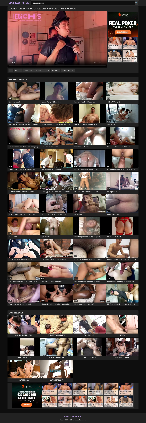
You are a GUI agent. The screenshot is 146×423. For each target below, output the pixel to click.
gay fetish (55, 70)
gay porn (18, 70)
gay (11, 70)
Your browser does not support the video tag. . (57, 39)
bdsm (64, 70)
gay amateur (29, 70)
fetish (47, 70)
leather (71, 70)
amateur (39, 70)
